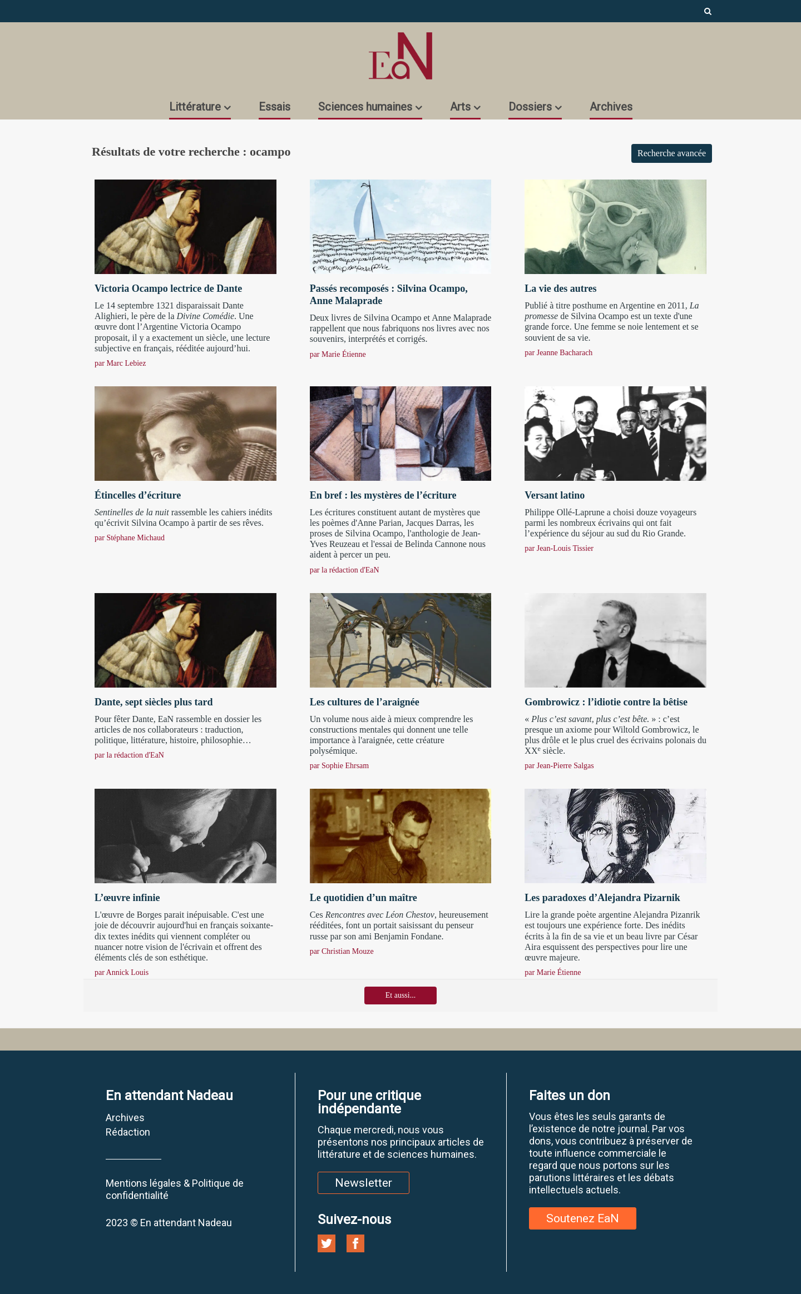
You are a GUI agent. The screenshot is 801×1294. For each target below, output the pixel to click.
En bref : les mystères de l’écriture (383, 495)
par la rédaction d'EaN (344, 570)
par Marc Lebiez (120, 363)
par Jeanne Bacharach (558, 353)
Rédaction (128, 1132)
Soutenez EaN (582, 1218)
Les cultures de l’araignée (364, 702)
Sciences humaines (365, 106)
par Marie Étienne (338, 354)
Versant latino (555, 495)
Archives (611, 106)
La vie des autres (560, 288)
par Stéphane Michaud (130, 538)
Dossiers (530, 106)
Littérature (195, 106)
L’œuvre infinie (127, 897)
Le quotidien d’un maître (363, 897)
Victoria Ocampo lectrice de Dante (168, 288)
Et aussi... (400, 995)
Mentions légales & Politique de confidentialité (175, 1189)
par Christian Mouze (342, 951)
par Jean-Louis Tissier (559, 548)
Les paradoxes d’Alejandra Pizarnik (602, 897)
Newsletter (363, 1183)
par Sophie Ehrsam (339, 766)
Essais (274, 106)
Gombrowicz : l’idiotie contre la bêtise (606, 702)
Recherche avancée (671, 153)
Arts (460, 106)
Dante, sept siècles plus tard (154, 702)
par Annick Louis (122, 972)
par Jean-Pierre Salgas (559, 766)
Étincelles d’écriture (138, 495)
